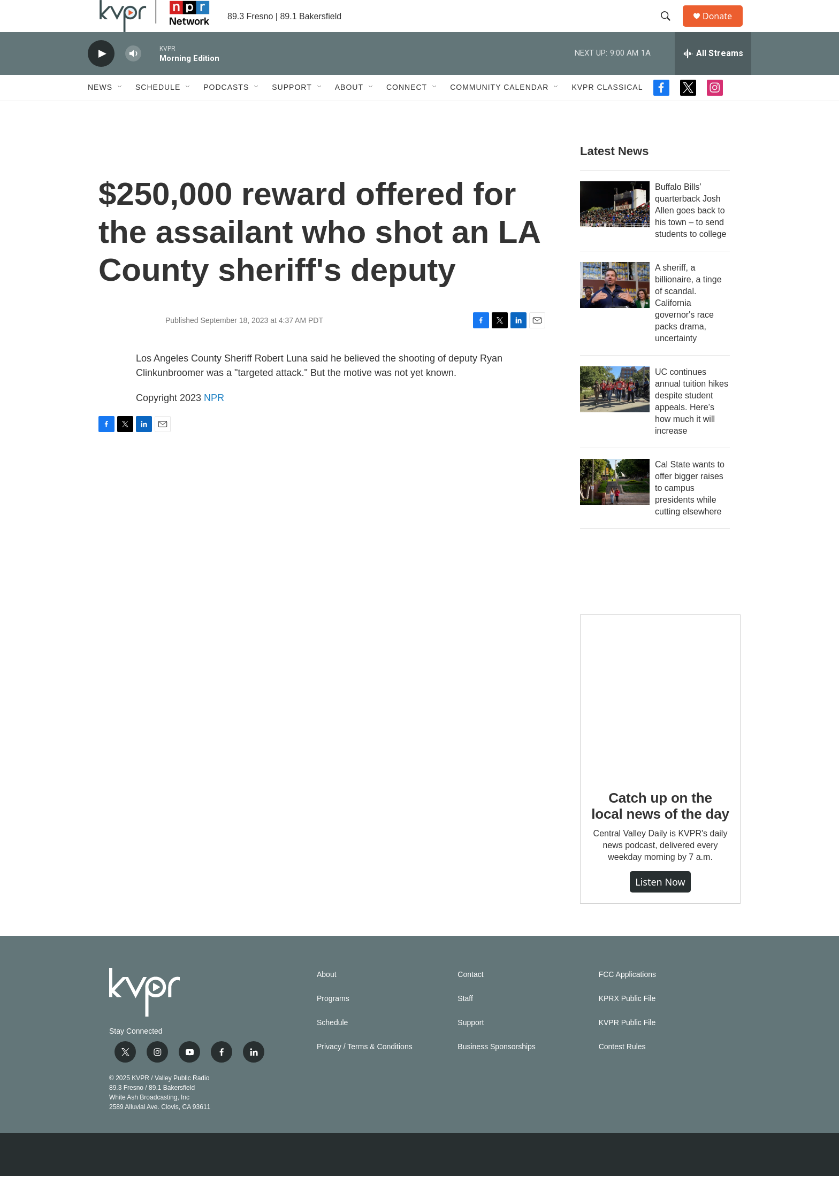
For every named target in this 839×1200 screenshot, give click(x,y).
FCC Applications (627, 999)
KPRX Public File (627, 1023)
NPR (214, 422)
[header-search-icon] (670, 28)
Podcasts (226, 111)
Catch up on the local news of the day (660, 830)
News (100, 111)
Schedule (157, 111)
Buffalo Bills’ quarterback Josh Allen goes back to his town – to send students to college (690, 234)
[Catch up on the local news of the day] (660, 718)
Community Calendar (499, 111)
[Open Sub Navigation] (120, 111)
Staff (465, 1023)
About (349, 111)
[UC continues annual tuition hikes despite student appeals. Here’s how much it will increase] (615, 413)
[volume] (133, 78)
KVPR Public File (627, 1047)
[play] (101, 78)
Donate (724, 28)
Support (291, 111)
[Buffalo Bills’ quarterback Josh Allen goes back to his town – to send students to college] (615, 228)
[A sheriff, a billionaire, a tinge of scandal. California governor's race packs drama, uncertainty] (615, 309)
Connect (406, 111)
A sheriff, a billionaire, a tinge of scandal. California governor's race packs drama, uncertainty (688, 327)
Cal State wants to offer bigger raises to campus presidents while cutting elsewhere (689, 512)
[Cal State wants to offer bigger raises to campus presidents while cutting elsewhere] (615, 506)
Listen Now (660, 905)
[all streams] (713, 77)
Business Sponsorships (496, 1071)
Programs (333, 1023)
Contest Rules (622, 1071)
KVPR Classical (607, 111)
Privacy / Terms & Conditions (365, 1071)
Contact (470, 999)
